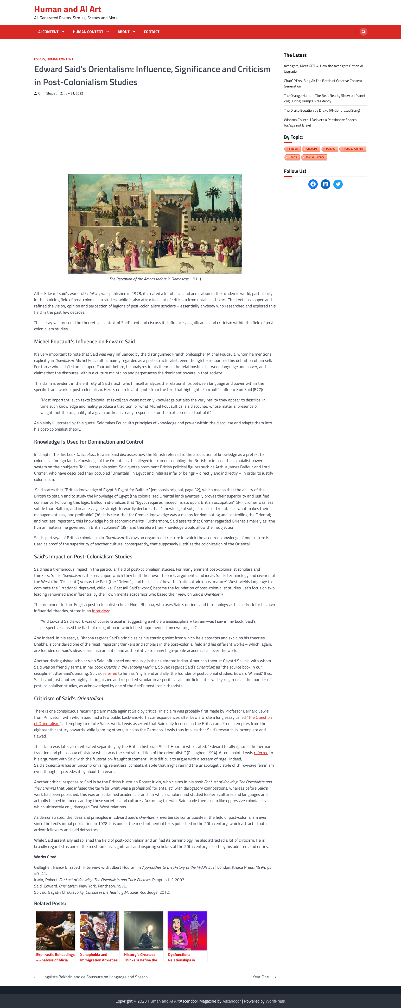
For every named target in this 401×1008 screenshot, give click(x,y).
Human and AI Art (67, 9)
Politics (330, 148)
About (124, 32)
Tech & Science (314, 157)
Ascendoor (231, 1001)
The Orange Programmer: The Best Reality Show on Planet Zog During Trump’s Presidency (324, 98)
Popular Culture (353, 148)
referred (110, 673)
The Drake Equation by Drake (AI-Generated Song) (322, 110)
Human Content (88, 32)
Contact (152, 32)
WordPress (275, 1001)
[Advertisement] (155, 134)
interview (100, 611)
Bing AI (293, 148)
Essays (39, 59)
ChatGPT (311, 148)
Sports (293, 157)
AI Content (48, 32)
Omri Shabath (46, 93)
